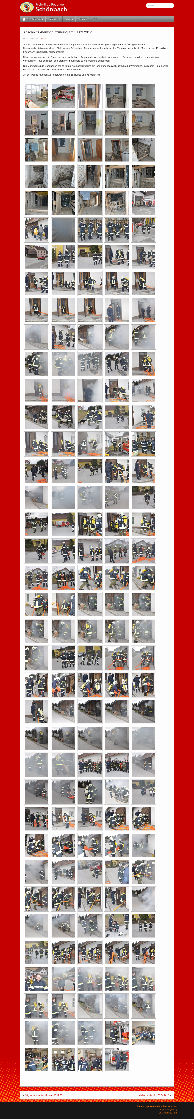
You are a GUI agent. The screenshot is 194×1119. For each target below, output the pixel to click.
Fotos (69, 19)
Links (94, 19)
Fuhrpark (54, 19)
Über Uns (37, 19)
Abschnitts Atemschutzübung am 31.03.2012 (57, 32)
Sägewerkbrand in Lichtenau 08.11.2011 (45, 1095)
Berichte (82, 19)
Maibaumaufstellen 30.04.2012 (154, 1095)
